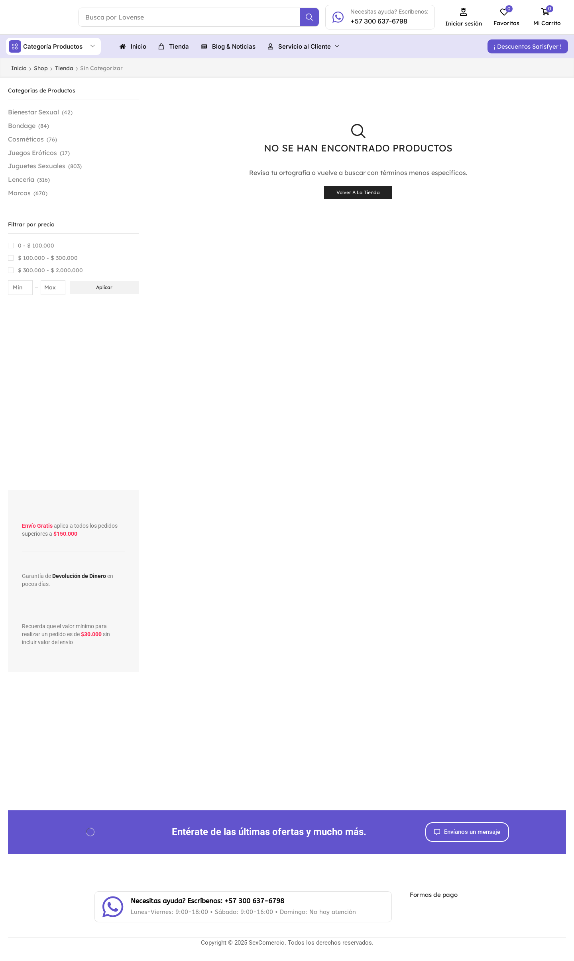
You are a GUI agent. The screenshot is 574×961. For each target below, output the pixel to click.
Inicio (19, 67)
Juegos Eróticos (32, 152)
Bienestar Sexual (33, 112)
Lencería (21, 179)
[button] (464, 17)
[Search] (309, 17)
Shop (41, 67)
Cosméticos (26, 139)
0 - (36, 245)
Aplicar (104, 287)
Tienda (64, 67)
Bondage (21, 125)
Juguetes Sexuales (36, 165)
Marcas (19, 193)
